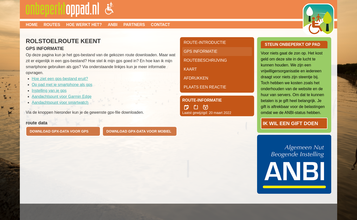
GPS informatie (200, 51)
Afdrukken (196, 78)
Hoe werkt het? (84, 25)
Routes (52, 25)
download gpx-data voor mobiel (138, 131)
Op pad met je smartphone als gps (62, 84)
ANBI (113, 25)
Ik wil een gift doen (290, 123)
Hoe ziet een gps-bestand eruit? (60, 79)
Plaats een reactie (205, 87)
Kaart (190, 69)
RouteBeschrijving (205, 60)
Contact (160, 25)
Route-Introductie (205, 42)
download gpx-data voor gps (59, 131)
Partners (134, 25)
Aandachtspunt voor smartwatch (60, 102)
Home (32, 25)
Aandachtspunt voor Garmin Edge (61, 96)
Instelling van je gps (49, 90)
